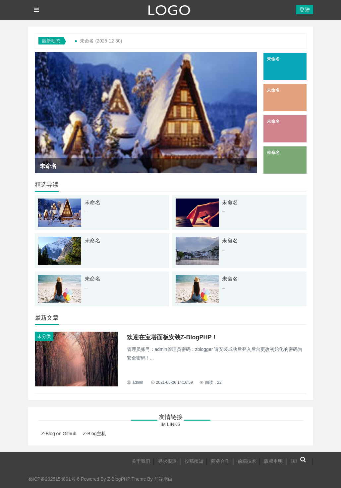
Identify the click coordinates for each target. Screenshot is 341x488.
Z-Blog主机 (94, 433)
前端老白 (163, 479)
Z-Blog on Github (59, 433)
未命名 (87, 40)
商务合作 (220, 461)
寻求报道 (167, 461)
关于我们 (141, 461)
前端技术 (247, 461)
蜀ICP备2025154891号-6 (54, 479)
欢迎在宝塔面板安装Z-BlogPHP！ (172, 337)
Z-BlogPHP (118, 479)
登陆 (304, 10)
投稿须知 (194, 461)
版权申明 (273, 461)
